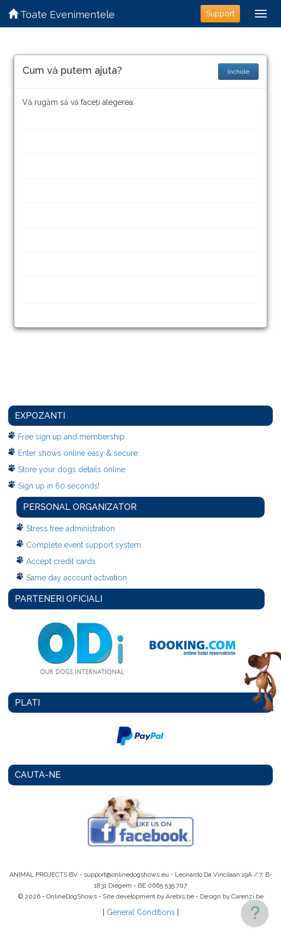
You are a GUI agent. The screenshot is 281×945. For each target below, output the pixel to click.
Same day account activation (76, 577)
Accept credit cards (61, 561)
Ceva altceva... (57, 294)
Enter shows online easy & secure (78, 453)
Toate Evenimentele (61, 14)
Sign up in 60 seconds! (58, 486)
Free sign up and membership (71, 436)
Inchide (238, 71)
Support (220, 13)
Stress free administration (70, 528)
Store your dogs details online (71, 469)
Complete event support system (83, 545)
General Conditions (141, 912)
